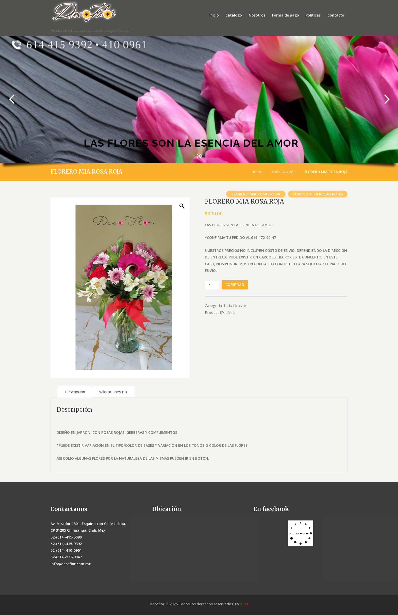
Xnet (244, 604)
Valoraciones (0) (113, 391)
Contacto (335, 15)
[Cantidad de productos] (212, 285)
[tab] (75, 391)
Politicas (313, 15)
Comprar (234, 285)
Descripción (75, 391)
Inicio (214, 15)
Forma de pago (285, 15)
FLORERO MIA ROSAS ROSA (256, 193)
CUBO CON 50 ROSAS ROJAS (318, 193)
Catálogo (233, 15)
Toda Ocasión (283, 171)
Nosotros (257, 15)
